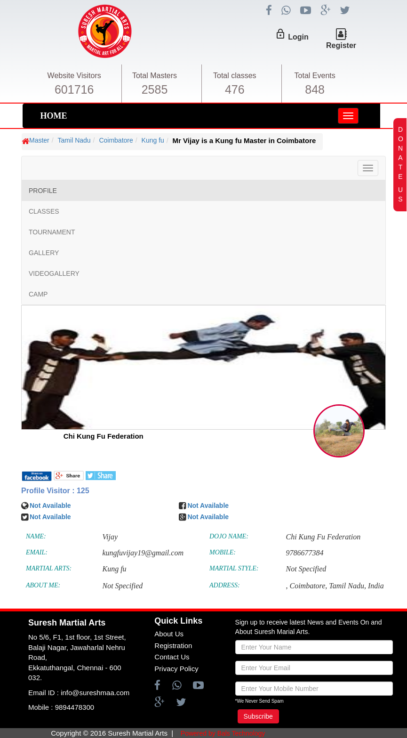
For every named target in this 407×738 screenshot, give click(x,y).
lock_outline (280, 34)
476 (235, 89)
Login (298, 37)
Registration (173, 646)
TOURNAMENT (52, 232)
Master (39, 140)
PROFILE (43, 190)
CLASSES (44, 211)
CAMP (38, 294)
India (376, 586)
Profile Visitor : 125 (55, 491)
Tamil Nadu (74, 140)
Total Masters (154, 76)
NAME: (36, 536)
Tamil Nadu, (347, 586)
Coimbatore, (308, 586)
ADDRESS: (224, 585)
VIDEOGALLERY (54, 273)
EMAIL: (37, 552)
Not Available (50, 505)
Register (341, 45)
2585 (155, 89)
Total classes (234, 76)
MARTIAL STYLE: (233, 568)
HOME (53, 115)
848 (315, 89)
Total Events (315, 76)
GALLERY (44, 253)
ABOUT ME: (43, 585)
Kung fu (153, 140)
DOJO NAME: (228, 536)
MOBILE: (222, 552)
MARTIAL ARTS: (49, 568)
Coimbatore (116, 140)
